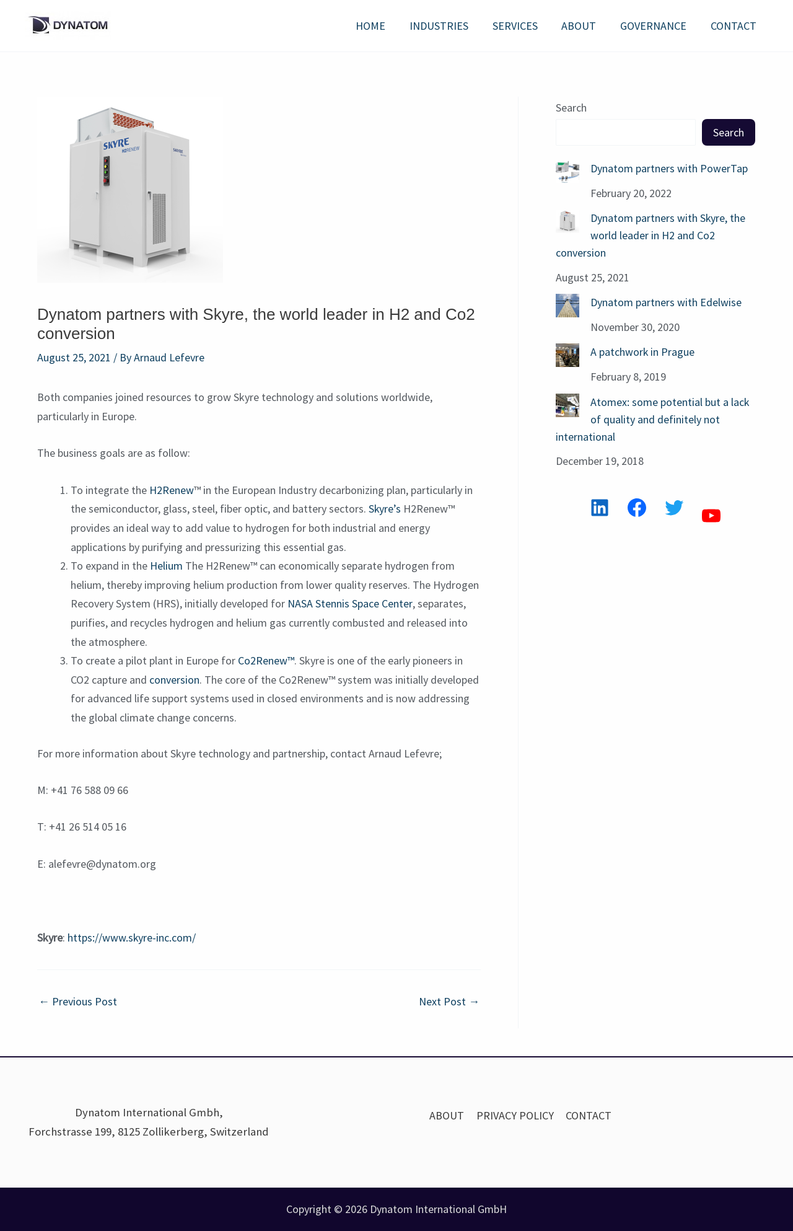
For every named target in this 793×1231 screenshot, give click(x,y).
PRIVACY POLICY (515, 1115)
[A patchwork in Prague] (567, 352)
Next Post (449, 1001)
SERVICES (520, 26)
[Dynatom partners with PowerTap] (567, 171)
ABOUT (583, 26)
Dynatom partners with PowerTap (669, 168)
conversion (174, 680)
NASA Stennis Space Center (349, 603)
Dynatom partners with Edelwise (666, 300)
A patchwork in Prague (642, 349)
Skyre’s (385, 508)
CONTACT (734, 26)
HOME (380, 26)
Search (571, 107)
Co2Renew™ (266, 660)
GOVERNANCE (656, 26)
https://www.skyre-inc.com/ (132, 937)
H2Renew (171, 490)
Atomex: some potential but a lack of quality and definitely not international (653, 415)
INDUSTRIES (446, 26)
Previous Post (77, 1001)
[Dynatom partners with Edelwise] (567, 303)
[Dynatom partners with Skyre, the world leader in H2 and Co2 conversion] (567, 220)
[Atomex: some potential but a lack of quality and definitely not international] (567, 402)
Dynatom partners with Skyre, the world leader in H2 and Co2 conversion (651, 234)
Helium (166, 565)
